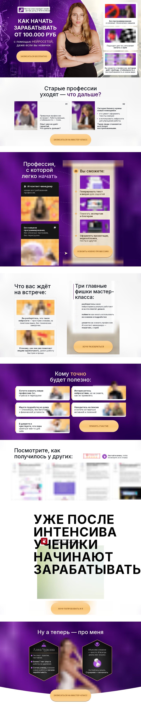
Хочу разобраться (93, 346)
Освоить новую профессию (93, 251)
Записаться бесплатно (34, 56)
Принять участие (98, 426)
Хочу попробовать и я (70, 608)
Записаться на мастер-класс (70, 139)
